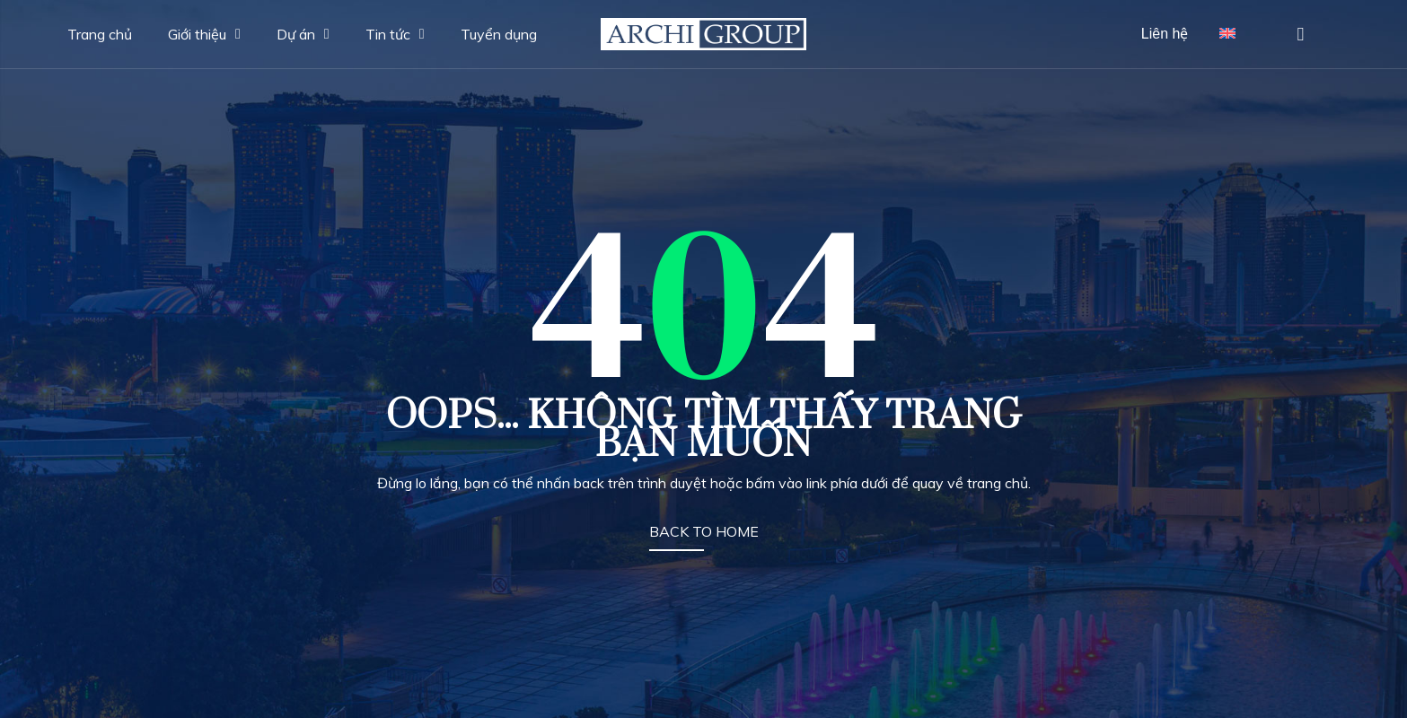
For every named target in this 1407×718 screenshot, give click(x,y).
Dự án (303, 34)
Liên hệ (1165, 33)
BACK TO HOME (704, 531)
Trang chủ (99, 34)
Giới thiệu (204, 34)
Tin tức (395, 34)
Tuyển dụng (499, 34)
